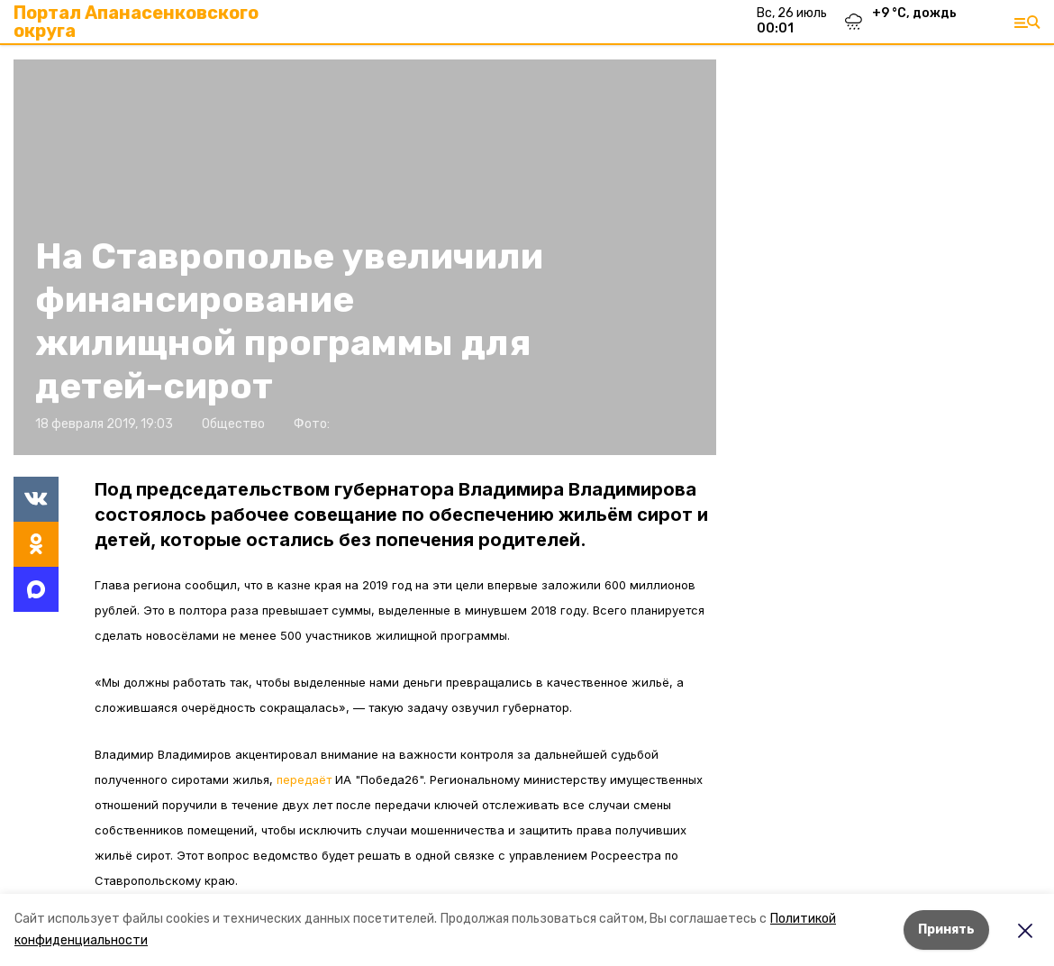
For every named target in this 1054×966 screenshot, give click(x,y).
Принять (946, 929)
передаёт (304, 779)
